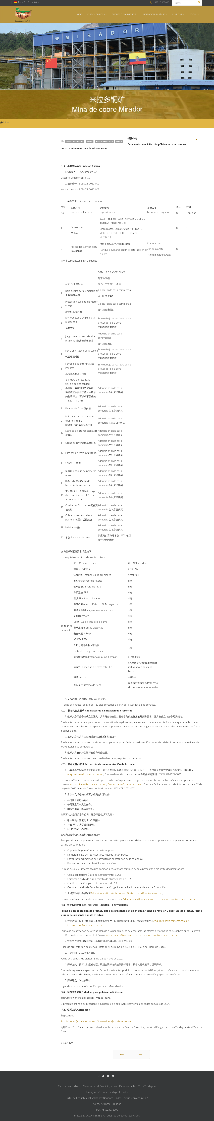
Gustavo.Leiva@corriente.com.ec (125, 784)
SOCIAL (193, 14)
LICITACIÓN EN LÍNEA (154, 14)
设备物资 (89, 141)
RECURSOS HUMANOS (124, 14)
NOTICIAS (177, 14)
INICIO (79, 14)
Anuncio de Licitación (104, 141)
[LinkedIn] (113, 1076)
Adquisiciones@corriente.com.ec (84, 774)
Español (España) (26, 2)
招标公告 (119, 141)
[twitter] (103, 1076)
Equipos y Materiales (74, 141)
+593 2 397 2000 (161, 2)
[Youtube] (108, 1076)
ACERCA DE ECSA (96, 14)
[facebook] (99, 1076)
